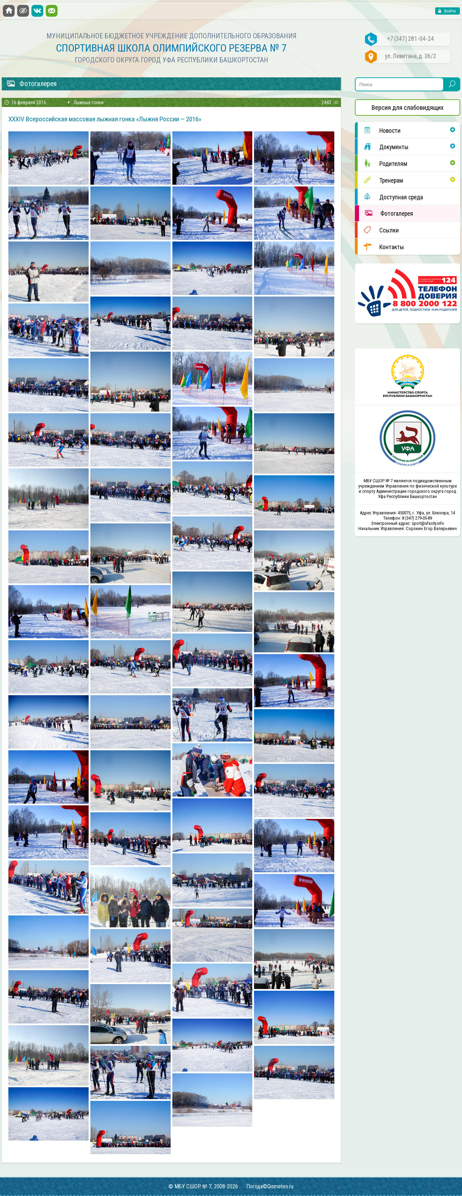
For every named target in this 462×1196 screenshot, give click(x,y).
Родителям (382, 163)
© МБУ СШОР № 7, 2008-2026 (203, 1186)
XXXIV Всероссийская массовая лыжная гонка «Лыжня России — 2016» (104, 119)
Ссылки (378, 229)
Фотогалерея (386, 213)
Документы (383, 146)
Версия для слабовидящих (408, 108)
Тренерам (380, 180)
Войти (449, 11)
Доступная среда (390, 196)
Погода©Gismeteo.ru (269, 1186)
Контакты (381, 246)
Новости (379, 130)
